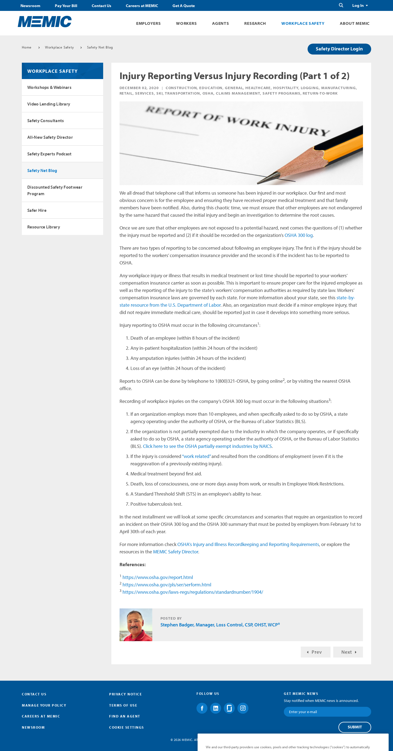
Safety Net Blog (100, 47)
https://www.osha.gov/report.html (158, 577)
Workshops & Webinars (49, 87)
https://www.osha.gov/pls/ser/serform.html (167, 584)
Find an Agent (124, 716)
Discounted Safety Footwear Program (54, 190)
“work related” (196, 456)
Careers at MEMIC (142, 5)
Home (27, 47)
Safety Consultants (45, 120)
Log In (358, 5)
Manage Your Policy (44, 705)
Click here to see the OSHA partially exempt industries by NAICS (207, 446)
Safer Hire (36, 210)
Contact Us (101, 5)
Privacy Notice (125, 694)
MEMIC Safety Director (175, 551)
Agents (220, 23)
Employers (148, 23)
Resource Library (43, 227)
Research (255, 23)
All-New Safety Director (50, 137)
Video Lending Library (48, 104)
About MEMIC (355, 23)
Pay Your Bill (66, 5)
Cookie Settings (126, 727)
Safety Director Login (339, 49)
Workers (186, 23)
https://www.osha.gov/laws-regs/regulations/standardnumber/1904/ (193, 592)
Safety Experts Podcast (49, 153)
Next (346, 652)
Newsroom (30, 5)
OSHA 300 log (299, 235)
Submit (355, 727)
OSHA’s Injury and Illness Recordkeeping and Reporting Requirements (248, 544)
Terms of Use (123, 705)
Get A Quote (183, 5)
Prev (317, 652)
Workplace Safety (302, 23)
